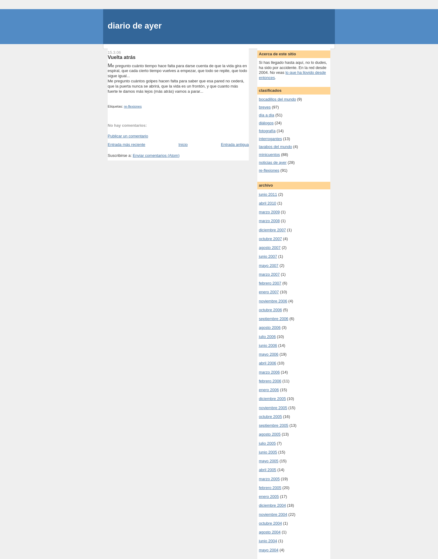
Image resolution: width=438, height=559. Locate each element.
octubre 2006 (270, 310)
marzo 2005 (269, 479)
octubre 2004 (270, 523)
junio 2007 (268, 256)
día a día (266, 115)
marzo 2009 (269, 212)
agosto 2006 (270, 327)
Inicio (183, 144)
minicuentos (269, 154)
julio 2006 (267, 336)
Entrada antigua (235, 144)
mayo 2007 (268, 265)
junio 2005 (268, 452)
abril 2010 (267, 203)
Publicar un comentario (128, 136)
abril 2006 (267, 363)
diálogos (266, 123)
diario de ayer (135, 25)
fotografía (267, 131)
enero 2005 (269, 496)
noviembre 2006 (273, 301)
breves (265, 107)
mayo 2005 (268, 461)
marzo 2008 (269, 221)
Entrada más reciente (126, 144)
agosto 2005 (270, 434)
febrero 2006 (270, 381)
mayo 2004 (268, 550)
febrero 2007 (270, 283)
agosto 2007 (270, 247)
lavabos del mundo (275, 146)
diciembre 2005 (272, 398)
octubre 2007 (270, 238)
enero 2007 (269, 292)
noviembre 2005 (273, 407)
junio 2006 (268, 345)
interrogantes (270, 138)
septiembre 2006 (273, 318)
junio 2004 (268, 541)
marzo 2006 (269, 372)
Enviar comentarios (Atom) (156, 155)
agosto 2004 (270, 532)
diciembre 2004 (272, 505)
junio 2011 (268, 194)
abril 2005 (267, 470)
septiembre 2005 (273, 425)
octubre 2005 (270, 416)
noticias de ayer (273, 162)
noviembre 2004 (273, 514)
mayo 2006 (268, 354)
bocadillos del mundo (277, 99)
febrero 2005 (270, 487)
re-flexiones (132, 106)
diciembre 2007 (272, 230)
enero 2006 (269, 390)
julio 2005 (267, 443)
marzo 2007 (269, 274)
